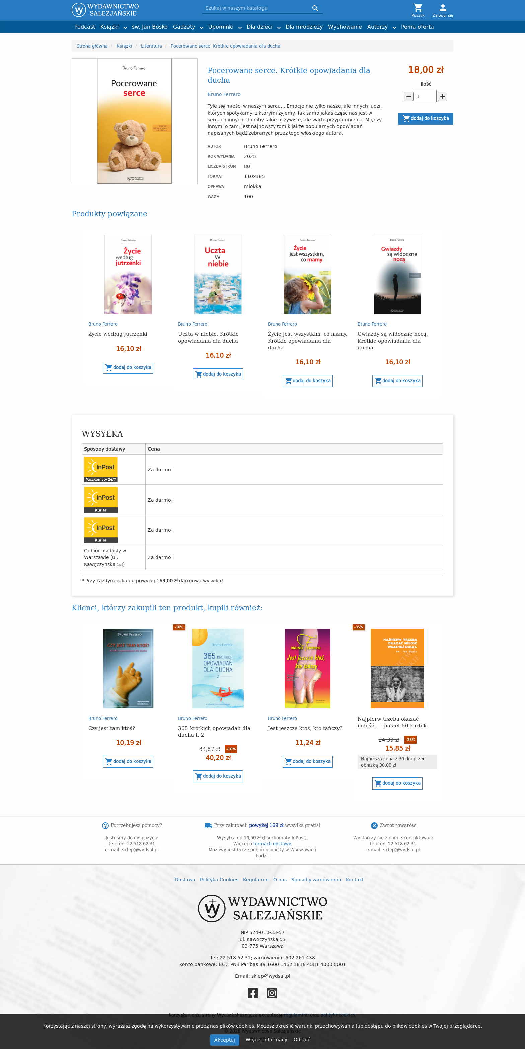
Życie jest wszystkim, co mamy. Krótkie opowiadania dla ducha (307, 340)
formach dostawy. (272, 843)
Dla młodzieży (304, 27)
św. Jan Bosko (150, 27)
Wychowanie (345, 27)
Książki (109, 27)
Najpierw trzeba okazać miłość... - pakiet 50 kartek (392, 721)
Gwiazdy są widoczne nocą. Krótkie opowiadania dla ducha (393, 340)
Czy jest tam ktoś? (111, 728)
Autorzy (377, 27)
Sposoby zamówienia (316, 879)
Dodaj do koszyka (426, 119)
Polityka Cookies (219, 879)
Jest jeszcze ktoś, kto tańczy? (305, 728)
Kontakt (355, 879)
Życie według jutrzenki (117, 333)
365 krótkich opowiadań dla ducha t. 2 (214, 731)
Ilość (426, 84)
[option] (128, 307)
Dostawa (185, 879)
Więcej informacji (267, 1039)
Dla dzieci (259, 27)
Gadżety (184, 27)
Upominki (220, 27)
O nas (280, 879)
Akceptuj (224, 1039)
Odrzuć (302, 1039)
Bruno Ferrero (224, 94)
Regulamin (256, 879)
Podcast (84, 27)
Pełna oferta (417, 27)
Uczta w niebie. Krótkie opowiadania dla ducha (208, 337)
